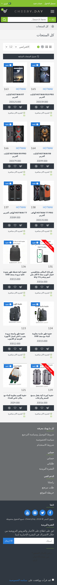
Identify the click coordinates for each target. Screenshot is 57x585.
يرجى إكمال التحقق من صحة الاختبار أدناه (42, 556)
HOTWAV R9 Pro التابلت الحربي (15, 154)
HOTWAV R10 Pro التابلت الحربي (42, 95)
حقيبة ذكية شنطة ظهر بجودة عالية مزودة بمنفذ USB (15, 273)
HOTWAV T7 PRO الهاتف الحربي (42, 214)
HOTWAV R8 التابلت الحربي (42, 154)
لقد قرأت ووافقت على (31, 580)
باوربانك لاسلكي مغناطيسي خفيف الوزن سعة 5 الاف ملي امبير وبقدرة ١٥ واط (42, 274)
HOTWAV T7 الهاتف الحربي (15, 213)
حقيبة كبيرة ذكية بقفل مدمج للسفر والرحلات (42, 396)
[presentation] (29, 568)
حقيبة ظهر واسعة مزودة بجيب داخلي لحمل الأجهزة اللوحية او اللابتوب (15, 336)
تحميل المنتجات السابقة (27, 56)
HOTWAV (48, 89)
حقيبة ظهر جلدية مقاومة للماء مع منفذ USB (42, 335)
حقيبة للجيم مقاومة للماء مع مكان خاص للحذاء (15, 396)
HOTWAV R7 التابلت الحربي (15, 95)
